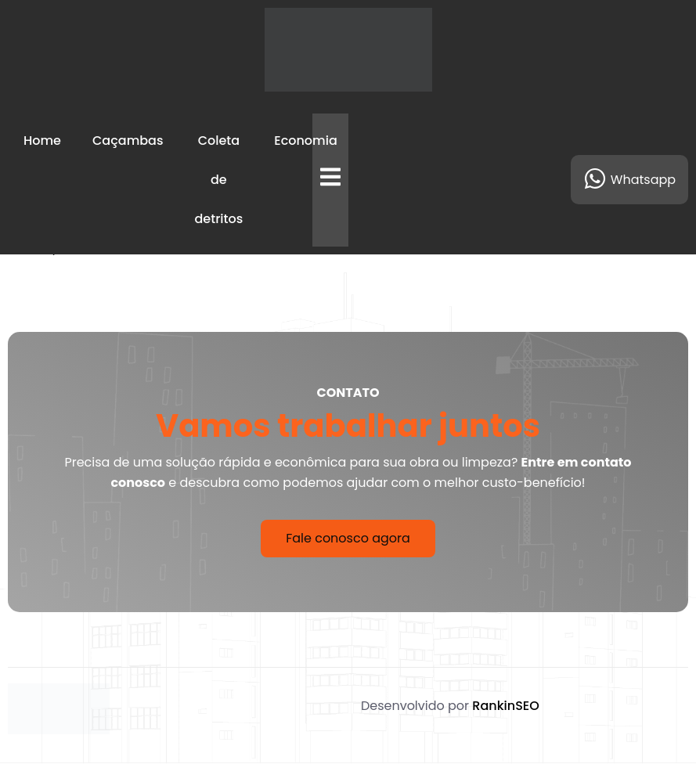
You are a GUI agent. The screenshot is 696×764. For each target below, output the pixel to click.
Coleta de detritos (219, 180)
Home (42, 141)
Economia (305, 141)
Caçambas (128, 141)
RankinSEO (505, 706)
